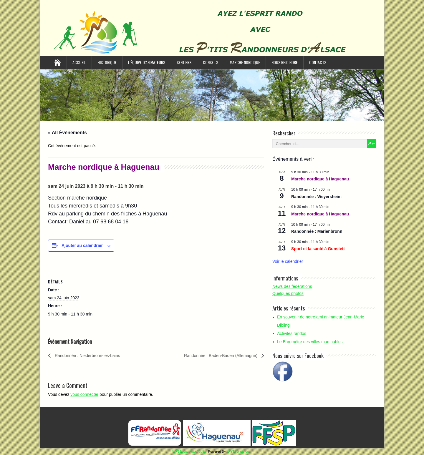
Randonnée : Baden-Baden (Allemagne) (221, 355)
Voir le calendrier (287, 261)
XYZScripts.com (239, 451)
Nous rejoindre (284, 62)
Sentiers (184, 62)
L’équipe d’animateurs (146, 62)
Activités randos (291, 333)
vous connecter (84, 394)
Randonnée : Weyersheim (316, 196)
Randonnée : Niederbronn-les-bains (87, 355)
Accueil (79, 62)
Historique (107, 62)
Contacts (317, 62)
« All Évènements (67, 132)
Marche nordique (245, 62)
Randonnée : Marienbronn (316, 231)
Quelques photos (288, 293)
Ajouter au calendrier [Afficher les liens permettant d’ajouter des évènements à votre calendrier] (82, 245)
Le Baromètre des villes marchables (310, 341)
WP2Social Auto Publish (190, 451)
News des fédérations (292, 286)
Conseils (210, 62)
